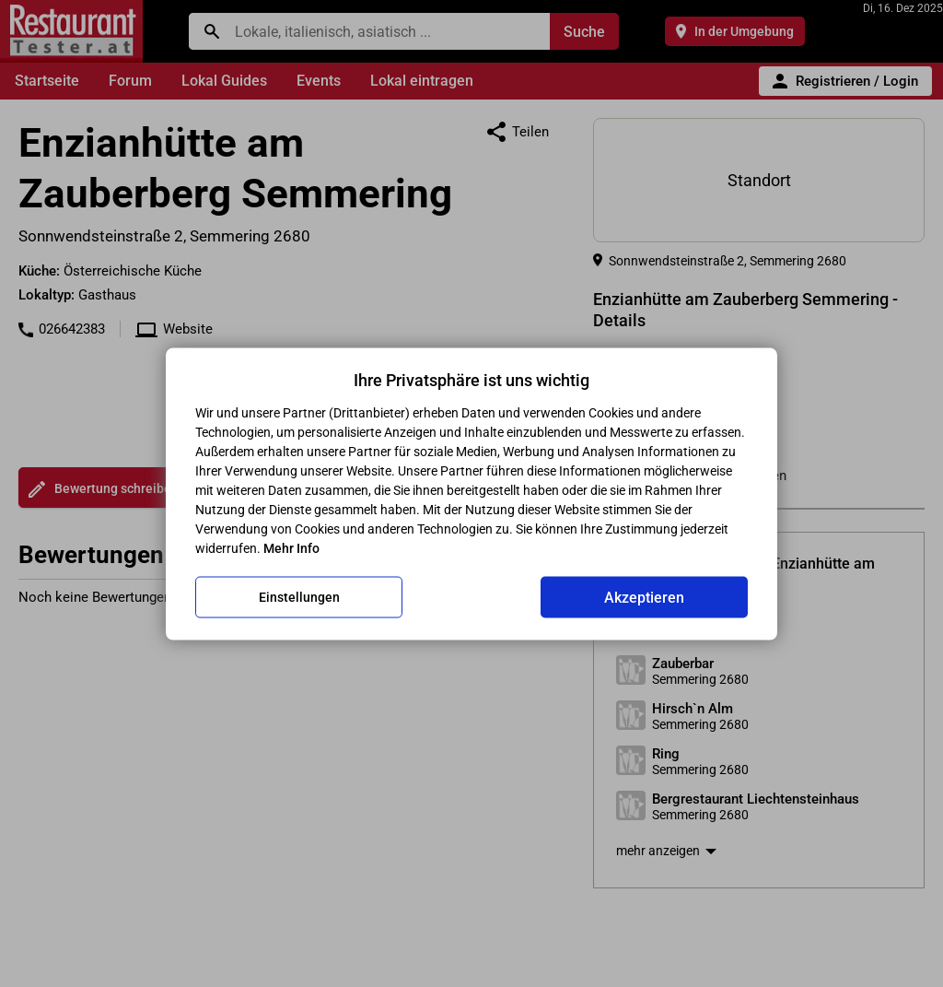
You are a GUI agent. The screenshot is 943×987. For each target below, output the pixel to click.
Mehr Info (291, 547)
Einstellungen (299, 597)
